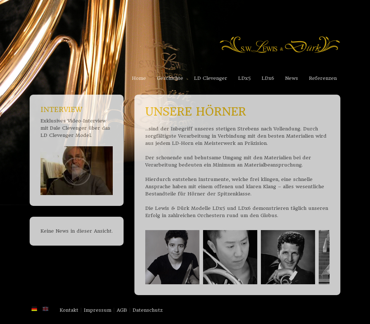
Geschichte (170, 78)
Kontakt (69, 310)
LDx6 (268, 78)
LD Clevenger (210, 78)
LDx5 (244, 78)
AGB (122, 310)
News (291, 78)
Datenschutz (148, 310)
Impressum (97, 310)
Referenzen (323, 78)
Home (139, 78)
